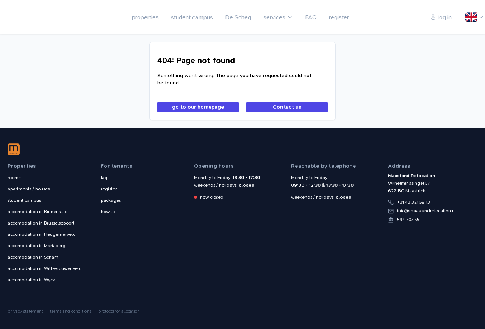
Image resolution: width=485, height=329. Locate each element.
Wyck (31, 279)
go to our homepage (198, 107)
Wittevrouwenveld (45, 268)
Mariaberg (37, 245)
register (339, 17)
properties (145, 17)
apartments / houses (29, 189)
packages (111, 200)
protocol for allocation (119, 311)
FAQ (311, 17)
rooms (14, 177)
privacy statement (25, 311)
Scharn (33, 257)
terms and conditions (70, 311)
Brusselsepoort (41, 223)
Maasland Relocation (32, 17)
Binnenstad (38, 211)
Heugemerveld (42, 234)
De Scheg (238, 17)
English (471, 17)
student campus (192, 17)
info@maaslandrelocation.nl (426, 211)
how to (108, 211)
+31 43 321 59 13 (413, 202)
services (274, 17)
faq (104, 177)
